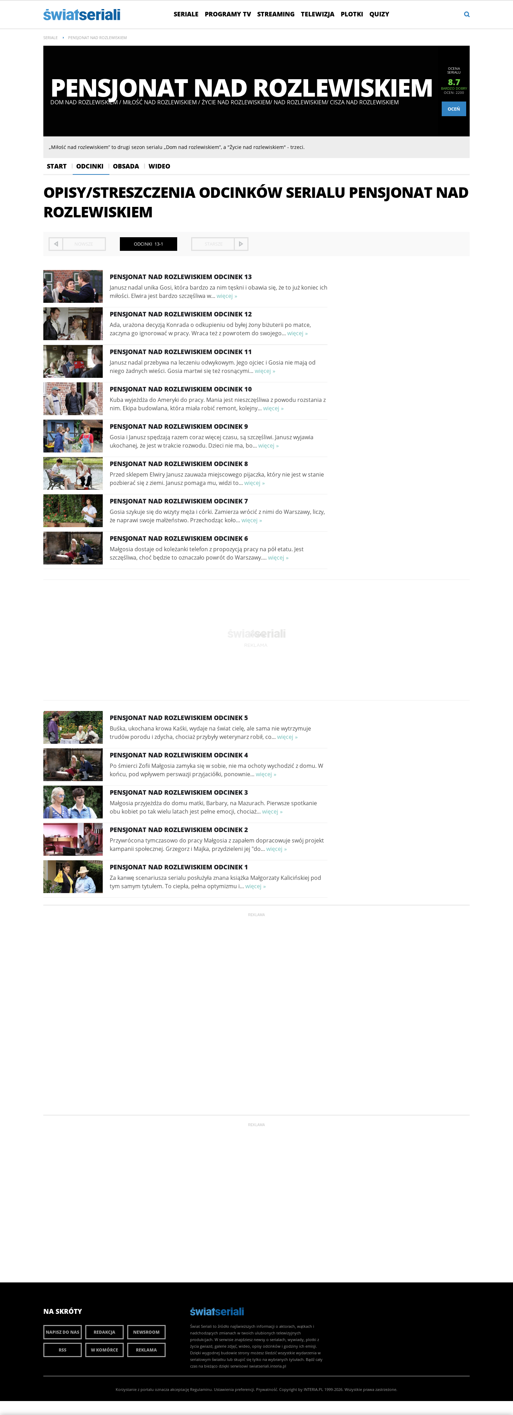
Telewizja (317, 14)
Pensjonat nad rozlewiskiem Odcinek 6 (179, 538)
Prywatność (266, 1389)
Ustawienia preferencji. (234, 1389)
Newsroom (146, 1332)
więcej (225, 296)
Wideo (159, 166)
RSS (62, 1350)
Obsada (126, 166)
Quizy (379, 14)
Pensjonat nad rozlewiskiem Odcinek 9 (179, 426)
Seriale (186, 14)
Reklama (146, 1350)
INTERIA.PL (313, 1389)
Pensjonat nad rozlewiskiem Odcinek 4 (179, 755)
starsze (214, 244)
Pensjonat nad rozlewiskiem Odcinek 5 (179, 717)
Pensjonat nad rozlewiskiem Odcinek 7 (179, 501)
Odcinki (89, 166)
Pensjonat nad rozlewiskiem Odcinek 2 (179, 829)
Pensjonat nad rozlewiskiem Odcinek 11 (181, 351)
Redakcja (104, 1332)
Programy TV (228, 14)
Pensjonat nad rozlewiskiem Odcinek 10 (181, 389)
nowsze (83, 244)
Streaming (276, 14)
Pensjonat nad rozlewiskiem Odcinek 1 (179, 867)
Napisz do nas (62, 1332)
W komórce (104, 1350)
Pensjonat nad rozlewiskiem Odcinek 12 (181, 314)
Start (57, 166)
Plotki (352, 14)
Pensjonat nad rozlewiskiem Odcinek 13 (181, 276)
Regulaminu (201, 1389)
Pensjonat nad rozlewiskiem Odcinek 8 (179, 463)
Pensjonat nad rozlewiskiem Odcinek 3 (179, 792)
